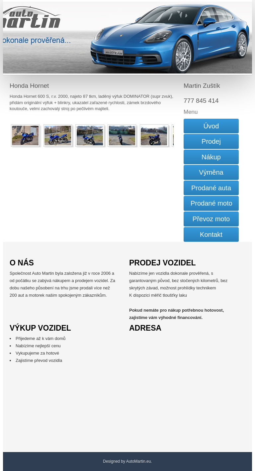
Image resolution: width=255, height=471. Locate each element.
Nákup (211, 157)
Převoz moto (211, 219)
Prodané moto (211, 203)
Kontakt (211, 234)
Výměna (211, 172)
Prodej (211, 141)
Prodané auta (211, 188)
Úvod (211, 126)
